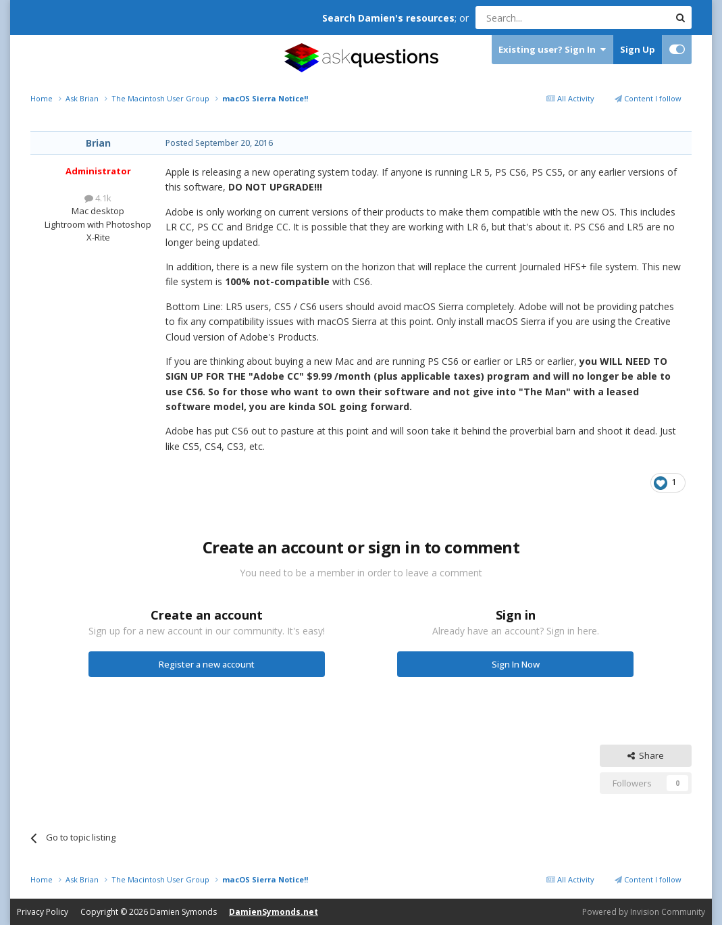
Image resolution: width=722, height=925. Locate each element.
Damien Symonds (183, 912)
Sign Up (637, 49)
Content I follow (648, 98)
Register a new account (207, 664)
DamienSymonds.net (273, 912)
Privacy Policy (42, 912)
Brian (98, 142)
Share (645, 755)
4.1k (97, 198)
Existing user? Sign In (552, 49)
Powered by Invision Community (643, 912)
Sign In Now (516, 664)
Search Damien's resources (388, 17)
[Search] (539, 17)
